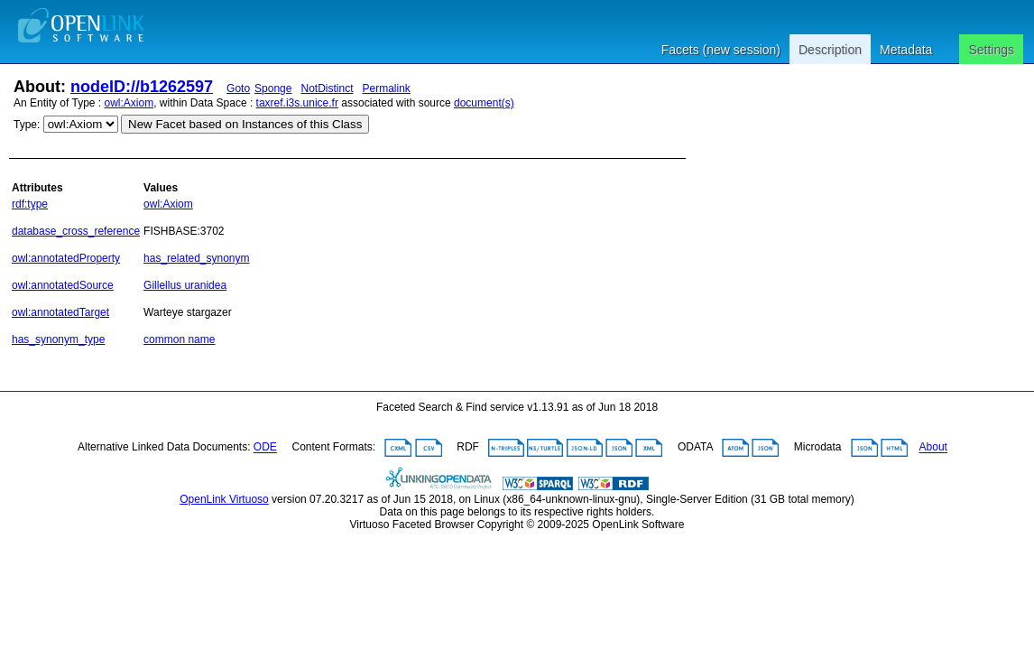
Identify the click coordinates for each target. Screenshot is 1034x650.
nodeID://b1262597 (141, 87)
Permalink (387, 88)
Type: (27, 124)
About (933, 447)
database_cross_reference (76, 231)
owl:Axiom (129, 103)
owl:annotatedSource (63, 285)
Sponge (272, 88)
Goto (238, 88)
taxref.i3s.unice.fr (297, 103)
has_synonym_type (58, 339)
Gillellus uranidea (184, 285)
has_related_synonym (196, 258)
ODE (265, 447)
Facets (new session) (720, 49)
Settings (991, 49)
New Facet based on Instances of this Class (245, 124)
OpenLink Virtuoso (224, 499)
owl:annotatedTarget (60, 312)
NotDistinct (326, 88)
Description (830, 49)
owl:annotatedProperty (66, 258)
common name (179, 339)
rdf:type (30, 204)
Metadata (906, 49)
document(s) (484, 103)
